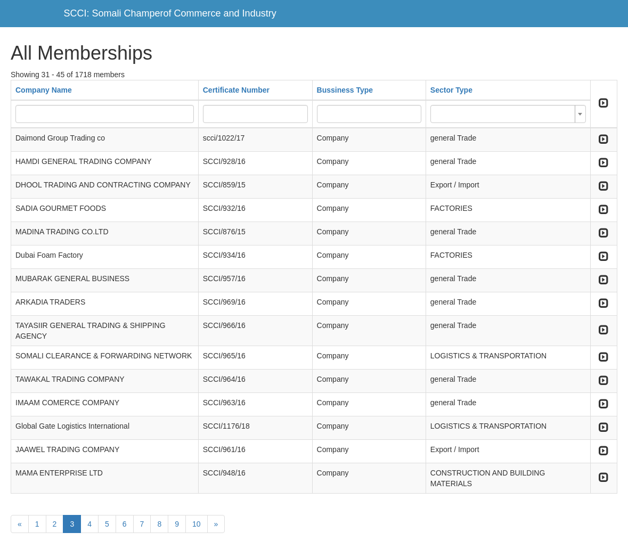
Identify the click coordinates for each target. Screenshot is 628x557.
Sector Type (451, 90)
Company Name (43, 90)
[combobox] (508, 114)
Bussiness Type (345, 90)
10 (196, 524)
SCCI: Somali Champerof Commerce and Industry (170, 13)
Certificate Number (236, 90)
